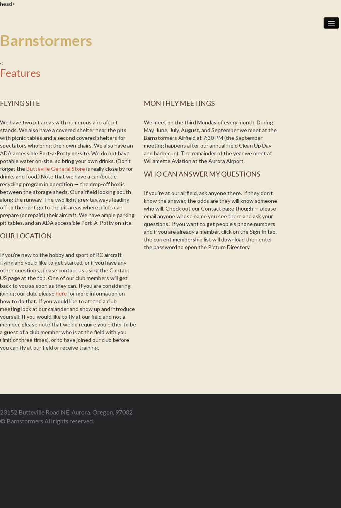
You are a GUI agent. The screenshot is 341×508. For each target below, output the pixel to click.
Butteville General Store (55, 168)
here (61, 293)
